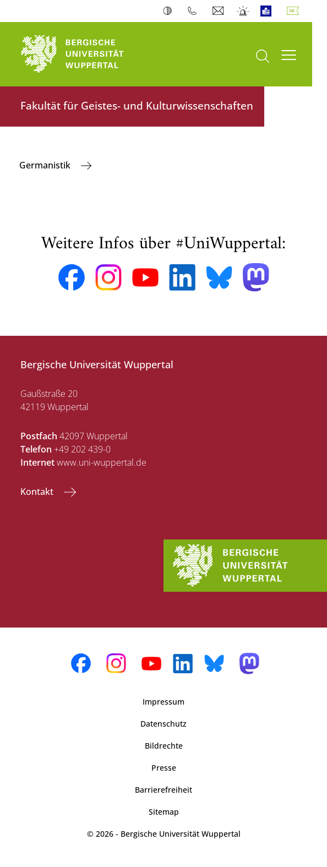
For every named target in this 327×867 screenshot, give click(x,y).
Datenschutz (163, 723)
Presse (163, 767)
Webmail (219, 11)
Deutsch (295, 11)
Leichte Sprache (268, 11)
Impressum (163, 701)
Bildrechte (164, 745)
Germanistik (46, 165)
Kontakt (38, 492)
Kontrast (170, 11)
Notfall (243, 11)
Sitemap (164, 811)
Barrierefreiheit (163, 789)
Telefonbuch (194, 11)
